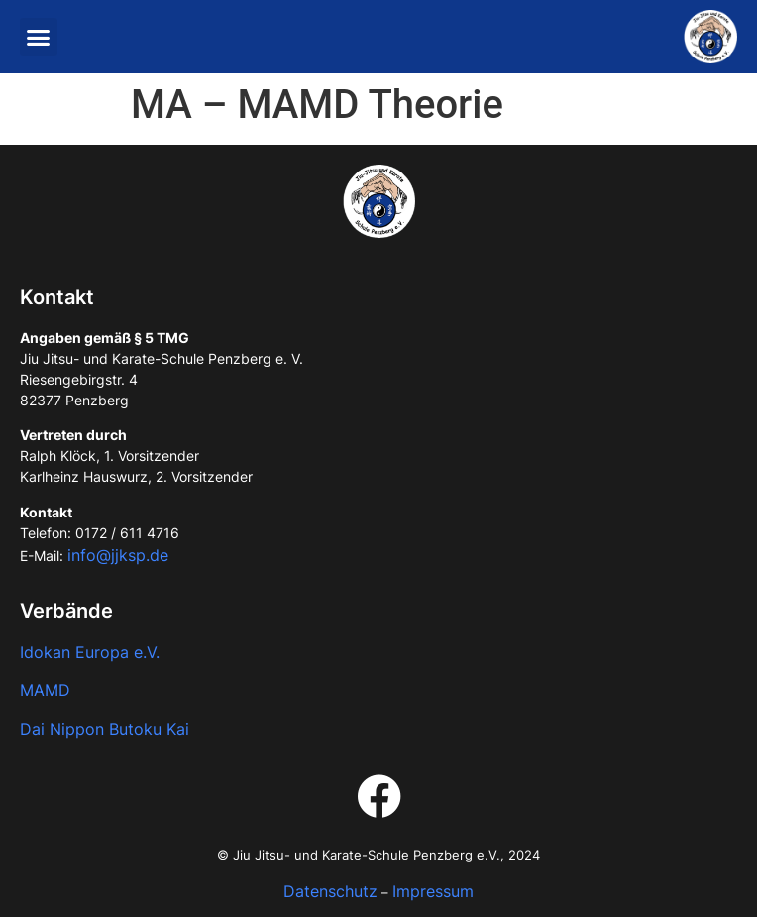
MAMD (45, 690)
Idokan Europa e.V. (90, 652)
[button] (38, 37)
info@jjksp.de (117, 555)
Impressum (433, 891)
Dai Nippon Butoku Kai (104, 729)
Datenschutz (330, 891)
